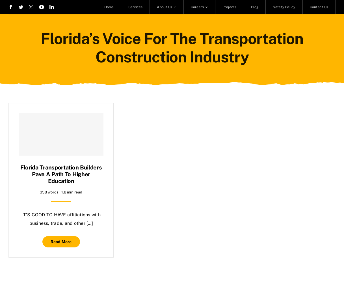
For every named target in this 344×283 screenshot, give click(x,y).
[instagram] (31, 7)
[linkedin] (51, 7)
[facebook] (10, 7)
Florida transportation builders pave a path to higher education (61, 174)
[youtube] (41, 7)
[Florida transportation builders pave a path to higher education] (61, 134)
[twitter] (21, 7)
